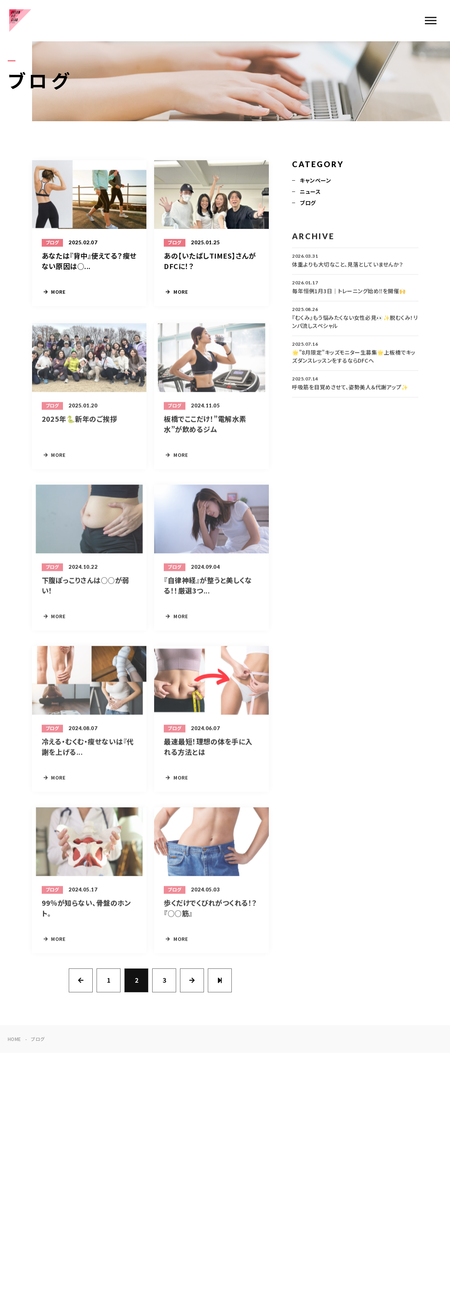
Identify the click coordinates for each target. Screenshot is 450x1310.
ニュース (310, 192)
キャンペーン (315, 181)
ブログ (308, 203)
